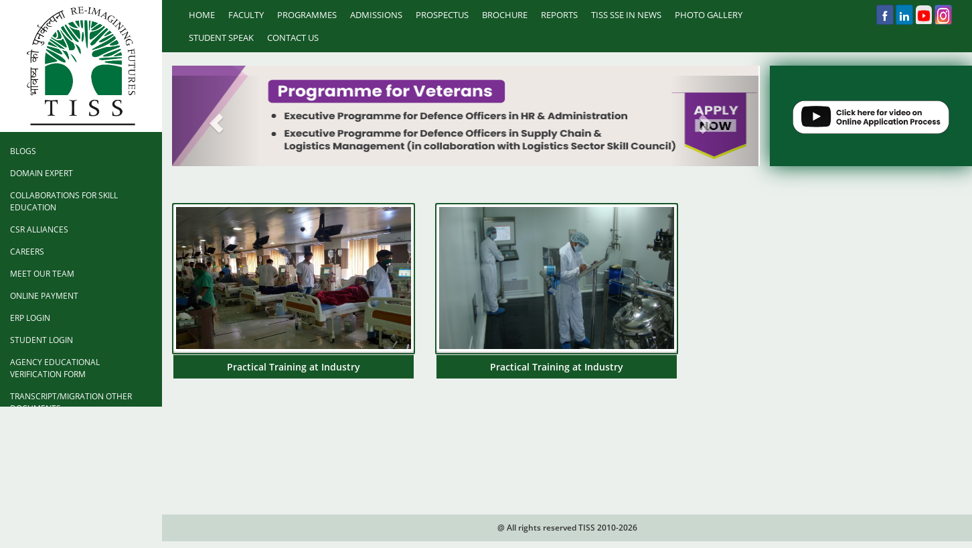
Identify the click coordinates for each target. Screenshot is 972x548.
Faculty (246, 15)
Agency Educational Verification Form (55, 368)
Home (202, 15)
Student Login (41, 340)
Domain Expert (41, 173)
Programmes (307, 15)
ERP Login (30, 318)
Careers (27, 251)
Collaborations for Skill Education (64, 201)
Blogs (23, 151)
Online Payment (44, 295)
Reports (559, 15)
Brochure (505, 15)
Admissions (376, 15)
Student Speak (221, 37)
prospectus (442, 15)
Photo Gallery (708, 15)
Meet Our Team (42, 273)
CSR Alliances (39, 229)
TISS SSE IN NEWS (626, 15)
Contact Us (293, 37)
